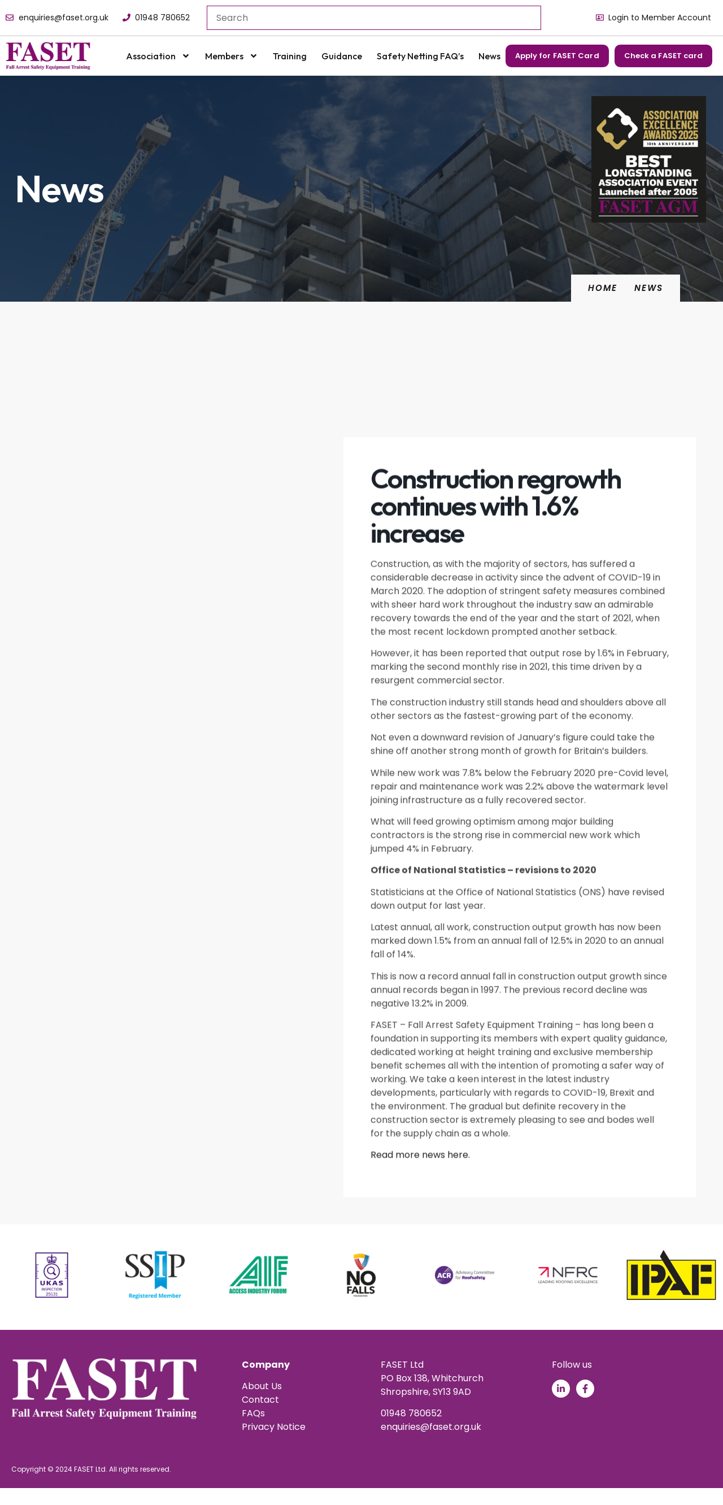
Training (290, 56)
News (489, 56)
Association (158, 56)
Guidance (341, 56)
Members (231, 56)
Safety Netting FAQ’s (420, 56)
